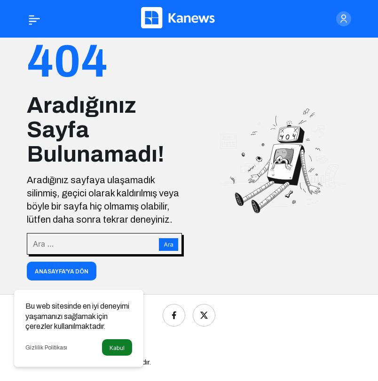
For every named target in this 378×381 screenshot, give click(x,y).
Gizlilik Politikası (46, 347)
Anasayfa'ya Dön (61, 271)
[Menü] (34, 18)
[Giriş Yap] (343, 18)
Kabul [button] (117, 347)
